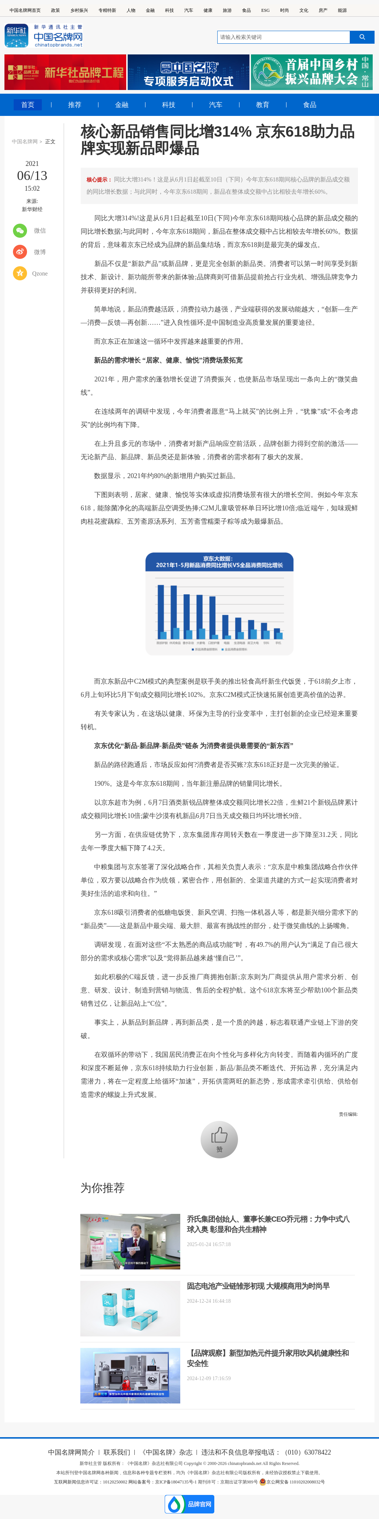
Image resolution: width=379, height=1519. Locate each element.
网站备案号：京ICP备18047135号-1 (162, 1482)
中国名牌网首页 (25, 10)
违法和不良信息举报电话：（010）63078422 (266, 1452)
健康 (208, 10)
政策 (55, 10)
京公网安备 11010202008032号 (292, 1482)
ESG (265, 10)
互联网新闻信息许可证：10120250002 (91, 1482)
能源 (342, 10)
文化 (303, 10)
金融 (150, 10)
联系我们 (117, 1452)
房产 (323, 10)
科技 (169, 10)
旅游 (227, 10)
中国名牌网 (25, 141)
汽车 (188, 10)
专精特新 (107, 10)
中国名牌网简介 (71, 1452)
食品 (246, 10)
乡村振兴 (79, 10)
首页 (27, 104)
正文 (50, 141)
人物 (131, 10)
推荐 (74, 104)
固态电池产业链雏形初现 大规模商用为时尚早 (258, 1286)
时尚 (284, 10)
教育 (262, 104)
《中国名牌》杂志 (165, 1452)
